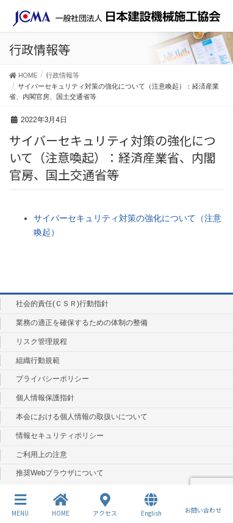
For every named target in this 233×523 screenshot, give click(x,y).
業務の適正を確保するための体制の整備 (82, 322)
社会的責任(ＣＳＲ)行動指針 (62, 303)
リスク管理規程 (41, 341)
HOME (61, 505)
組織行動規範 (38, 360)
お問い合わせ (203, 505)
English (151, 505)
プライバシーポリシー (52, 379)
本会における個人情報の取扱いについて (82, 416)
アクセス (105, 505)
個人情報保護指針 (45, 397)
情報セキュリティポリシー (60, 435)
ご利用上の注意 (41, 454)
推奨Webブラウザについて (60, 473)
